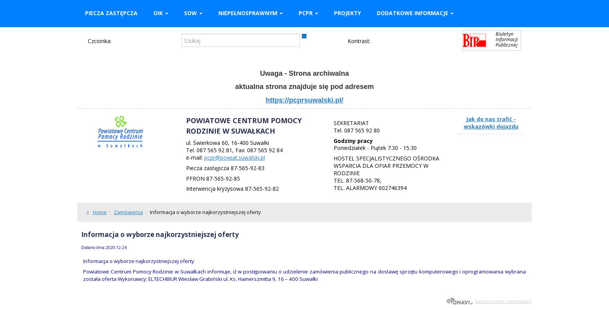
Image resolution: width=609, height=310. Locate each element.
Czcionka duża (141, 41)
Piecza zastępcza (111, 13)
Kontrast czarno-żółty (417, 41)
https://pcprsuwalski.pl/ (304, 100)
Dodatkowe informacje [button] (415, 13)
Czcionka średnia (129, 41)
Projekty (347, 13)
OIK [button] (160, 13)
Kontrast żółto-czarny (404, 41)
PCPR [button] (308, 13)
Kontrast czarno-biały (391, 41)
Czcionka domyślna (118, 41)
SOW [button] (193, 13)
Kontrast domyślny (378, 41)
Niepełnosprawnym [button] (250, 13)
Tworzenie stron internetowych (489, 301)
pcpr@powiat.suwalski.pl (234, 157)
